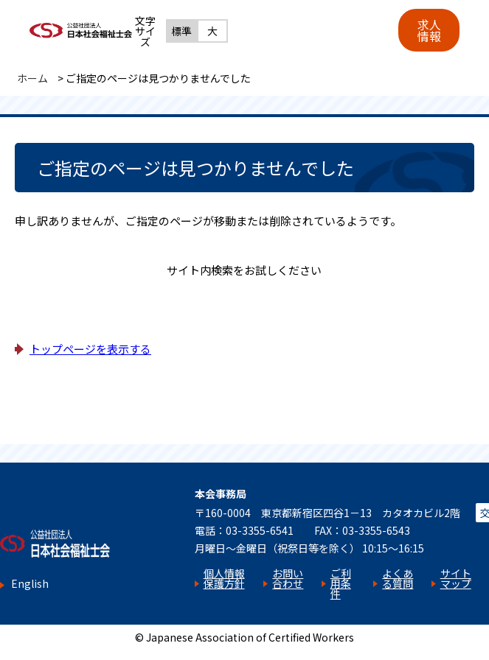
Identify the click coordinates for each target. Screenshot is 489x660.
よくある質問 (397, 578)
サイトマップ (455, 578)
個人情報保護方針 (224, 578)
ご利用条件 (340, 583)
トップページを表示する (90, 349)
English (30, 584)
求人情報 (429, 30)
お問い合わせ (287, 578)
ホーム (32, 78)
